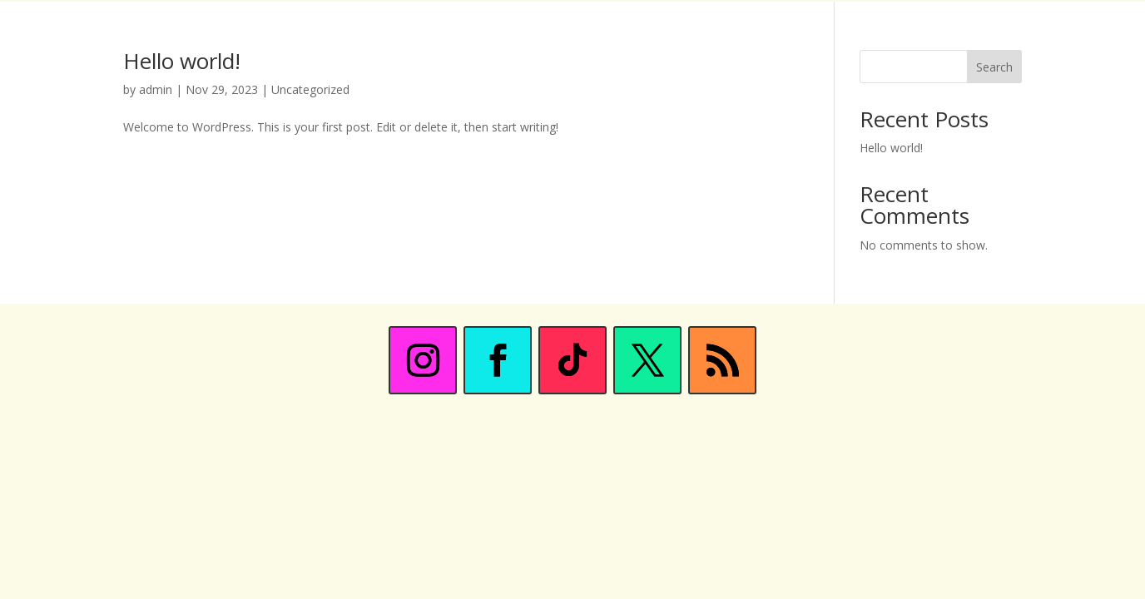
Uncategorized (310, 89)
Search (994, 67)
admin (155, 89)
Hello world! (181, 61)
